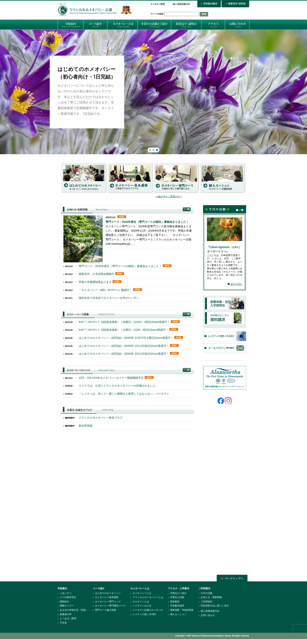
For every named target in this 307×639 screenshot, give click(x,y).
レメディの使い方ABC (144, 614)
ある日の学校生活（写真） (74, 610)
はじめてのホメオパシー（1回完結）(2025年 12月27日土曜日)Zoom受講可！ (126, 337)
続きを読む (236, 284)
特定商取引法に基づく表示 (215, 605)
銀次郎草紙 (85, 425)
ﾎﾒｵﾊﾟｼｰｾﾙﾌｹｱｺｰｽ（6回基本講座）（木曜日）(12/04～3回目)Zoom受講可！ (124, 322)
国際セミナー (67, 605)
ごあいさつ (65, 593)
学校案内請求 (177, 605)
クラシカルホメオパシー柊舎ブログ (101, 417)
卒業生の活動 (177, 597)
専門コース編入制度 (105, 610)
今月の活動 (206, 593)
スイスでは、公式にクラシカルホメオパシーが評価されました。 (118, 385)
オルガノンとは (141, 601)
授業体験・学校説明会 (182, 610)
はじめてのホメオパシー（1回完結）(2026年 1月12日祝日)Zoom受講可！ (124, 345)
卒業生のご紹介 (178, 593)
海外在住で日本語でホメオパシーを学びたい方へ (109, 297)
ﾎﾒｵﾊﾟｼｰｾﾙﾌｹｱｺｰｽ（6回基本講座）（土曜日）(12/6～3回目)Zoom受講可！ (124, 329)
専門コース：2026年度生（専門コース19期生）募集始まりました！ (147, 221)
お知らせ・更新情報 (211, 597)
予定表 (63, 622)
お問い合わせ (208, 615)
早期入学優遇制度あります (95, 282)
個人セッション (178, 614)
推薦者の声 (65, 614)
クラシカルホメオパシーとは (148, 597)
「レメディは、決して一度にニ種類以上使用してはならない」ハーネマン (124, 393)
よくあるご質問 (68, 618)
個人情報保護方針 (210, 611)
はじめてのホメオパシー (108, 593)
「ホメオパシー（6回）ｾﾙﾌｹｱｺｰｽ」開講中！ (105, 290)
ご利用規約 (206, 601)
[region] (153, 92)
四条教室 (175, 601)
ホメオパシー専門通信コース (110, 605)
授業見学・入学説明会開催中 (96, 274)
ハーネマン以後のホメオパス (148, 610)
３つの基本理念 (68, 597)
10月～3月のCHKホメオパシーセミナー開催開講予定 (111, 377)
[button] (153, 92)
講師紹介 (64, 601)
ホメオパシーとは (142, 593)
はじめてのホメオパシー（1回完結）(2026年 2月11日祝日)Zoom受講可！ (124, 353)
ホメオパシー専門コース (108, 601)
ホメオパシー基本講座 (106, 597)
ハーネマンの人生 (142, 605)
